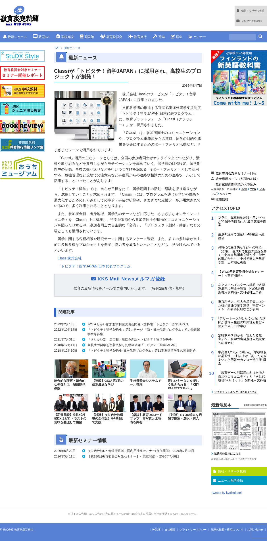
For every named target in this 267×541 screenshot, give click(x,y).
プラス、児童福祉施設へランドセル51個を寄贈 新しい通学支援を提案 (242, 221)
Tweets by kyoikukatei (226, 493)
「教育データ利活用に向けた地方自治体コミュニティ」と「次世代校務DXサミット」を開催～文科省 (242, 376)
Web (253, 189)
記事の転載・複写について (227, 529)
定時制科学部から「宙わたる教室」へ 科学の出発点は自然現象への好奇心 (241, 339)
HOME (156, 529)
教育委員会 (111, 37)
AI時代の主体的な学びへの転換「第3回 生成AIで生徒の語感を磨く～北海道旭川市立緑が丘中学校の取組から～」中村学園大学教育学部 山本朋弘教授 (242, 255)
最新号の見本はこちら (227, 453)
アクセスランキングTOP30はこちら (235, 392)
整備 (159, 37)
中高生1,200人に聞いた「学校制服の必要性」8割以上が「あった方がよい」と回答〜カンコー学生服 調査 (242, 357)
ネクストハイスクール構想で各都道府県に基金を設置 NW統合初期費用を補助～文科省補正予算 (241, 288)
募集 (176, 37)
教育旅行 (137, 37)
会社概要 (170, 529)
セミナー (197, 37)
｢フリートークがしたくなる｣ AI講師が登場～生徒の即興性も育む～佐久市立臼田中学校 (242, 322)
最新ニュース (15, 37)
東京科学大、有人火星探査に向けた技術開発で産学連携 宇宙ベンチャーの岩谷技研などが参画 (241, 305)
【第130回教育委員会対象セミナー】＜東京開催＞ (241, 273)
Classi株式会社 (70, 258)
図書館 (87, 37)
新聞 (244, 189)
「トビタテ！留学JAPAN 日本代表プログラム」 (96, 266)
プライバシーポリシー (193, 529)
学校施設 (64, 37)
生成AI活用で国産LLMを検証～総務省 (241, 236)
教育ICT (41, 37)
